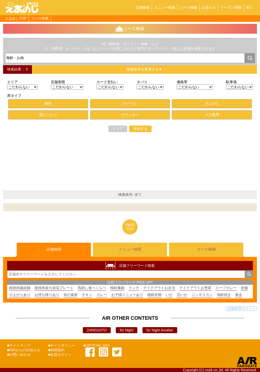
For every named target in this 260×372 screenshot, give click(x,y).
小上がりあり (19, 295)
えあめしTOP (16, 18)
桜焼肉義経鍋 (19, 288)
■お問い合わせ (18, 354)
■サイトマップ (18, 345)
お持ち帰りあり (47, 295)
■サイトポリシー (61, 345)
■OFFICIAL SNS (96, 345)
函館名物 (154, 295)
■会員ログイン (60, 354)
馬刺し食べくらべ (92, 288)
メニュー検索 (164, 7)
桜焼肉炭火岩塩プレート (54, 288)
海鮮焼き (224, 295)
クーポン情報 (230, 7)
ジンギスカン (202, 295)
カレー (101, 295)
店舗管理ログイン (241, 309)
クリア (117, 129)
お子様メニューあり (127, 295)
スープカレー (226, 288)
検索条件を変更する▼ (144, 69)
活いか (182, 295)
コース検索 (188, 7)
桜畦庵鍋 (117, 288)
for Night (126, 330)
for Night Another (160, 330)
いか (169, 295)
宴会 (238, 295)
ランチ (133, 288)
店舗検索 (142, 7)
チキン (87, 295)
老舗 (244, 288)
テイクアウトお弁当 (159, 288)
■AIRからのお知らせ (23, 350)
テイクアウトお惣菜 (195, 288)
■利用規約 (56, 350)
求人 (249, 7)
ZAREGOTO (97, 330)
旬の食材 (70, 295)
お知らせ (209, 7)
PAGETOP (130, 227)
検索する (140, 129)
